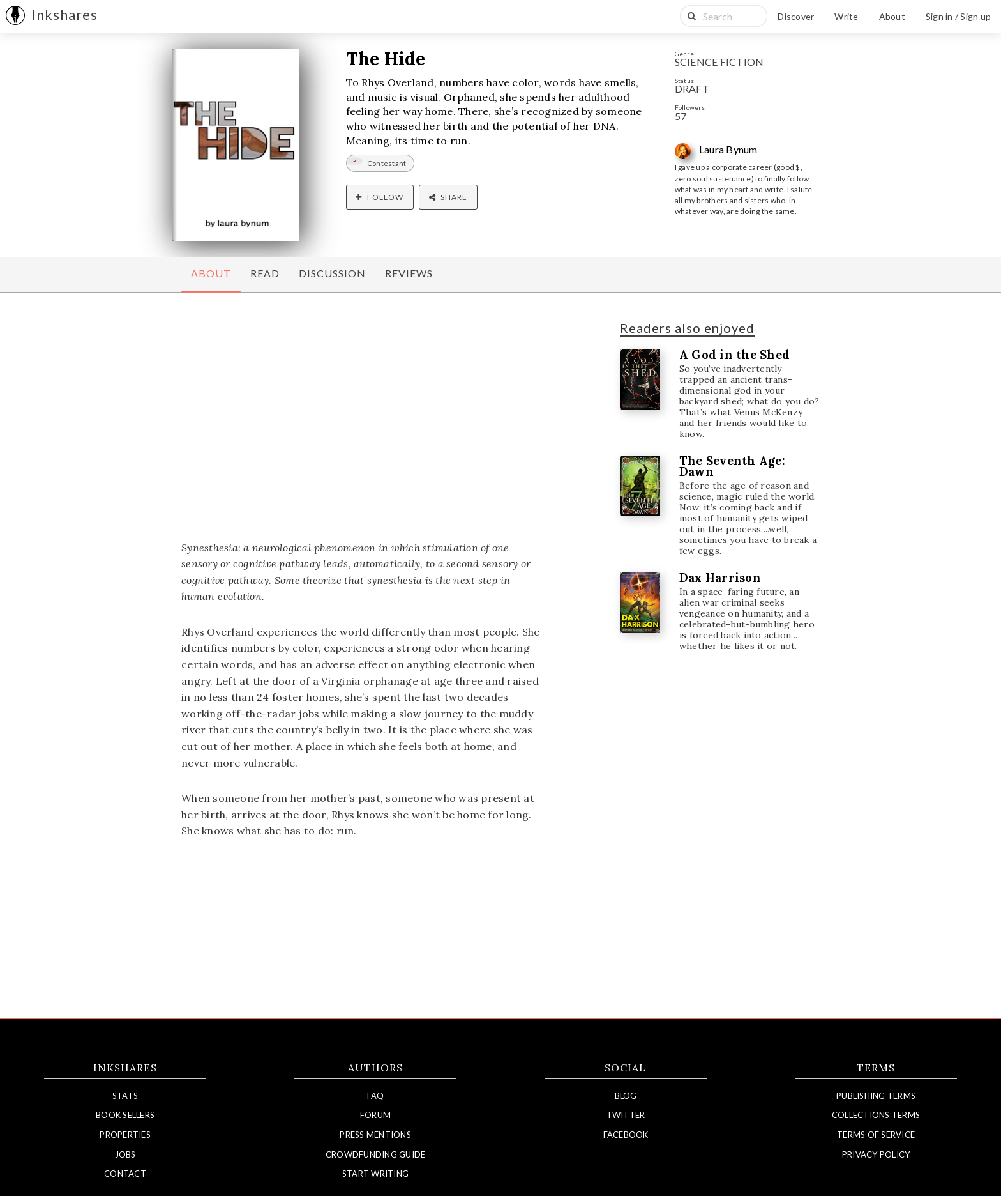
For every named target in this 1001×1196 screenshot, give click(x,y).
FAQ (375, 1096)
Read (265, 273)
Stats (125, 1096)
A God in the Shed (734, 355)
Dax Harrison (720, 578)
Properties (125, 1135)
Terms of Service (876, 1135)
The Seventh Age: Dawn (732, 466)
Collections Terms (876, 1115)
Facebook (626, 1135)
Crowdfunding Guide (376, 1154)
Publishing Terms (875, 1096)
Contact (125, 1174)
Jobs (125, 1154)
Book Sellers (125, 1115)
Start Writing (375, 1174)
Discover (796, 16)
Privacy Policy (876, 1154)
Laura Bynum (728, 149)
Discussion (332, 273)
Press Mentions (375, 1135)
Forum (375, 1115)
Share (448, 197)
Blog (626, 1096)
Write (846, 16)
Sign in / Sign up (958, 16)
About (892, 16)
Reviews (409, 273)
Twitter (625, 1115)
